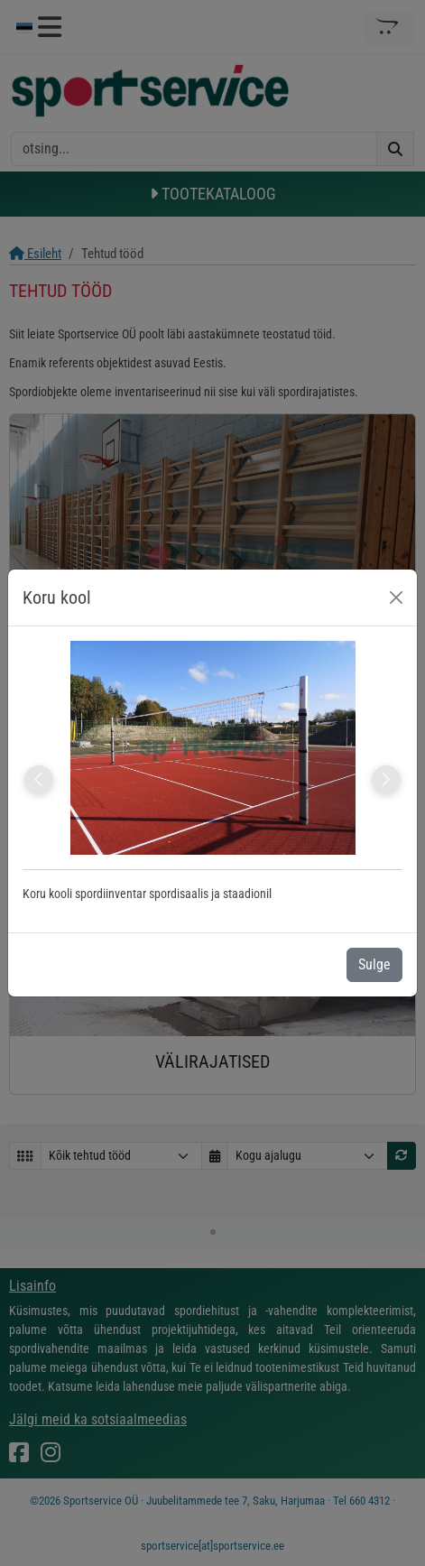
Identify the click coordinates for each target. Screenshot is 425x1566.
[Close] (396, 597)
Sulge (374, 964)
